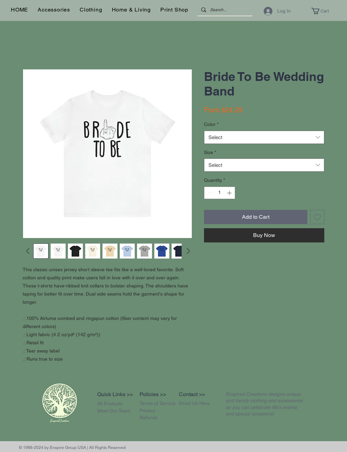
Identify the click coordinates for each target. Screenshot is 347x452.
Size (210, 152)
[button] (54, 9)
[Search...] (224, 10)
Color (211, 124)
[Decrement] (209, 193)
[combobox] (264, 137)
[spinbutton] (219, 193)
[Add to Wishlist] (317, 217)
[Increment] (230, 193)
